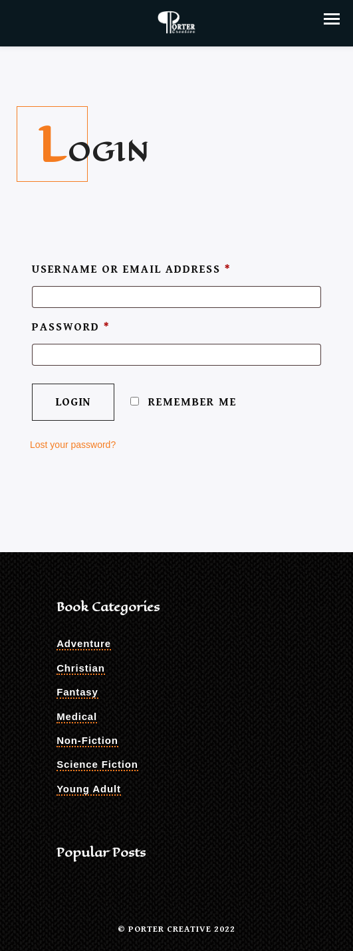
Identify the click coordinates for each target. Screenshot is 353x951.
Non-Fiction (87, 740)
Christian (81, 668)
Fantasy (77, 691)
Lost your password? (73, 444)
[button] (331, 19)
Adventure (84, 643)
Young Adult (89, 788)
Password (71, 327)
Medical (77, 716)
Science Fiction (97, 764)
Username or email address (131, 269)
